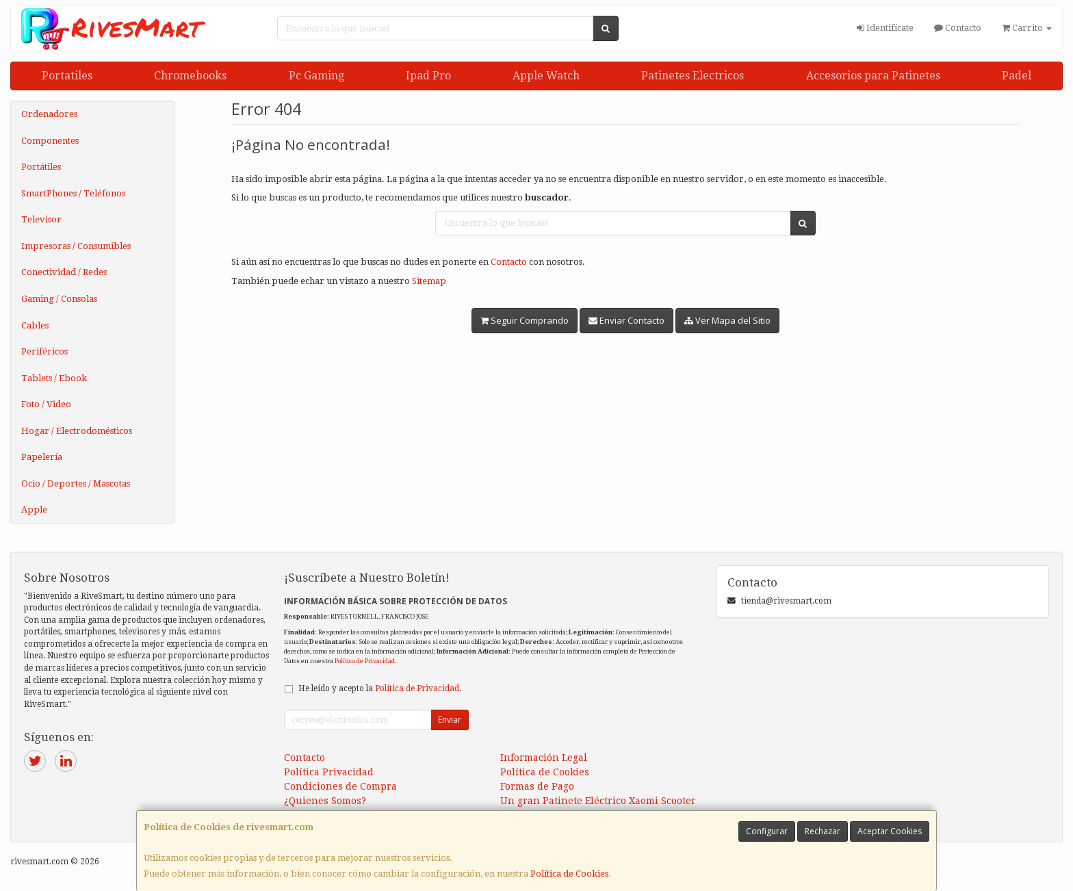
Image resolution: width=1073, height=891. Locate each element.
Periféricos (44, 351)
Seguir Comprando (524, 320)
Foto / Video (46, 404)
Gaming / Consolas (59, 299)
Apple (34, 509)
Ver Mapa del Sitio (727, 320)
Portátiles (41, 167)
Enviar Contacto (626, 320)
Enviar (449, 719)
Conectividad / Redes (64, 272)
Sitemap (429, 281)
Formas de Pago (537, 786)
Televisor (41, 219)
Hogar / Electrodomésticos (76, 431)
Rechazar (822, 831)
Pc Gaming (316, 75)
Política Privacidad (329, 771)
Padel (1016, 75)
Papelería (41, 457)
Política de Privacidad (365, 660)
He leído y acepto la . (379, 688)
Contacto (957, 28)
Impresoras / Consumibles (76, 246)
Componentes (50, 140)
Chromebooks (190, 75)
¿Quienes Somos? (325, 800)
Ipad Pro (428, 75)
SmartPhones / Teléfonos (73, 193)
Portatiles (67, 75)
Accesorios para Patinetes (873, 75)
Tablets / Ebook (54, 378)
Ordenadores (49, 114)
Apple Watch (546, 75)
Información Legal (543, 757)
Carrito (1027, 28)
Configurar (767, 831)
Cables (35, 325)
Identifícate (885, 28)
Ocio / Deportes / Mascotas (75, 483)
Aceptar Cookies (889, 831)
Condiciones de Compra (340, 786)
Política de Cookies (569, 873)
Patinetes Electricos (692, 75)
